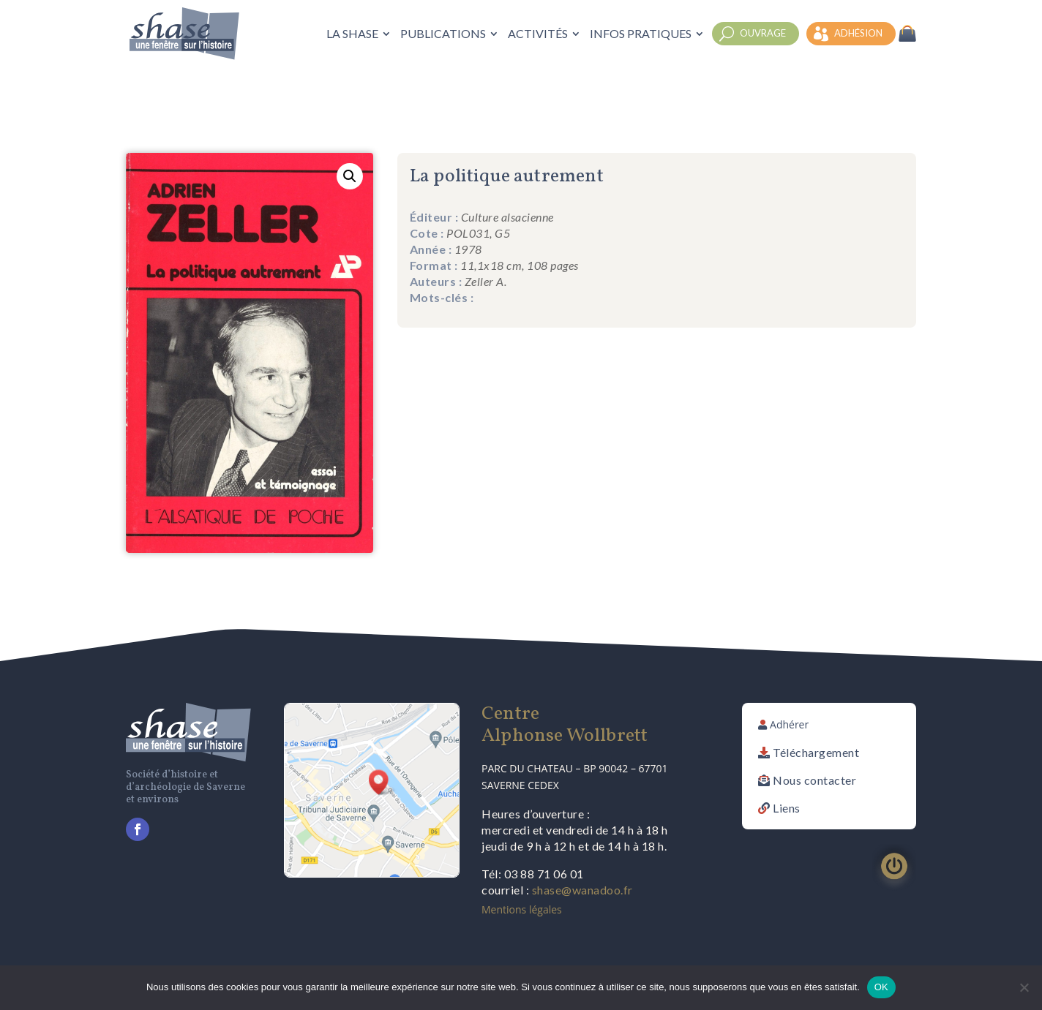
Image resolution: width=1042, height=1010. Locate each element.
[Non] (1023, 987)
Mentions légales (521, 909)
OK (881, 986)
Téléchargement (816, 752)
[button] (350, 176)
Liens (787, 808)
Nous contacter (814, 780)
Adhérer (789, 724)
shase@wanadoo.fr (582, 890)
